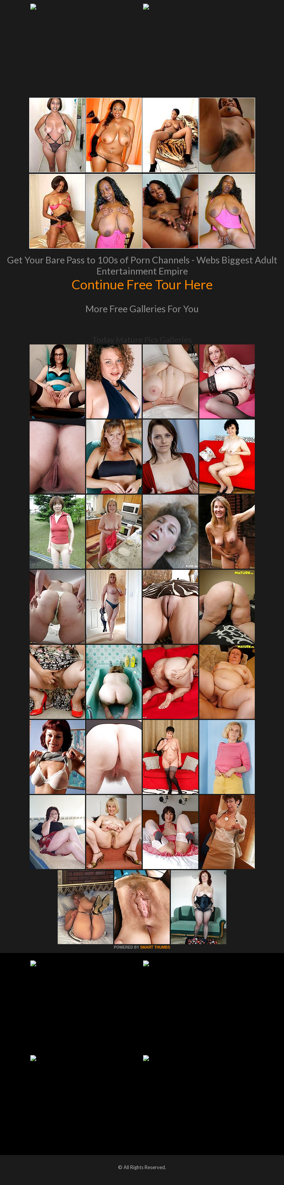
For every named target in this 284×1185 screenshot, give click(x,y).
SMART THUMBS (155, 947)
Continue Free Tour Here (142, 284)
